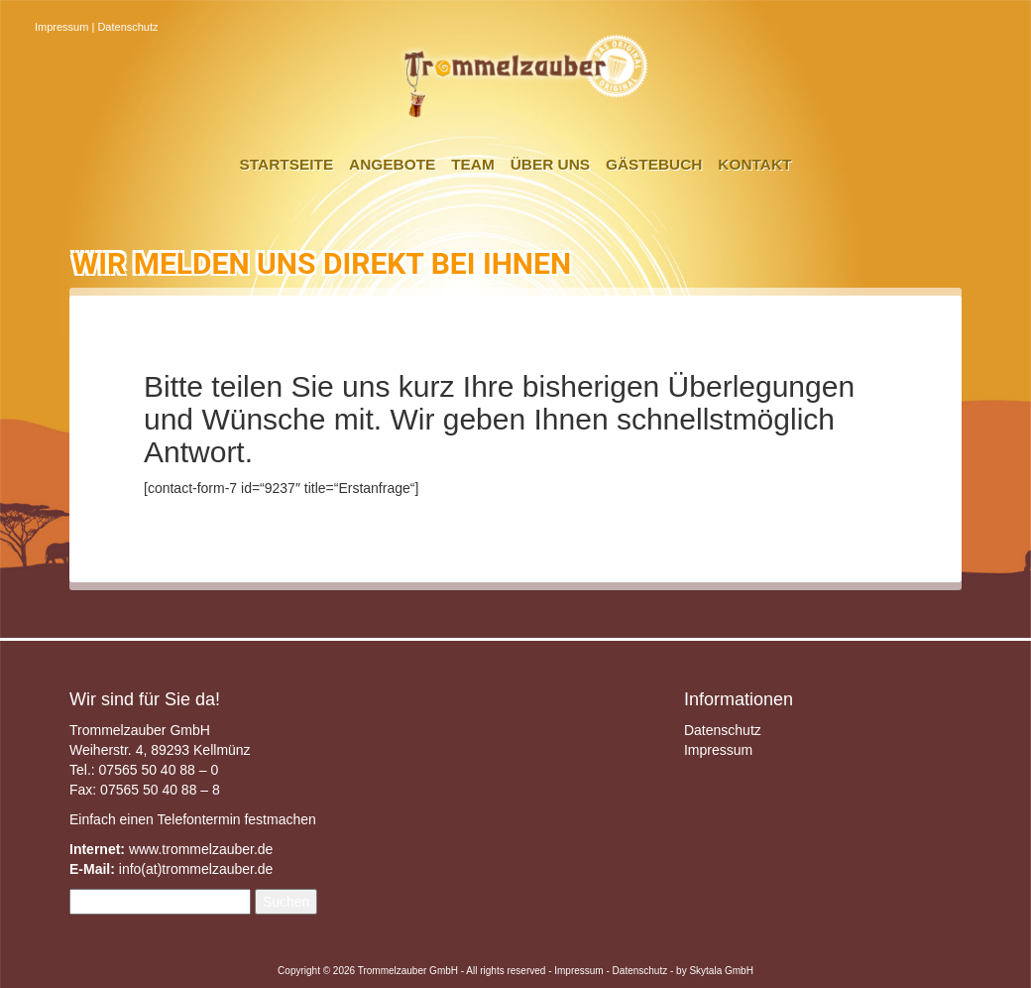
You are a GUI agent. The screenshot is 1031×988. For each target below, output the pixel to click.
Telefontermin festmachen (236, 819)
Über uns (550, 164)
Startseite (287, 164)
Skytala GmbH (720, 970)
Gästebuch (654, 164)
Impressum (61, 27)
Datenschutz (127, 27)
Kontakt (754, 164)
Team (473, 164)
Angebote (392, 164)
